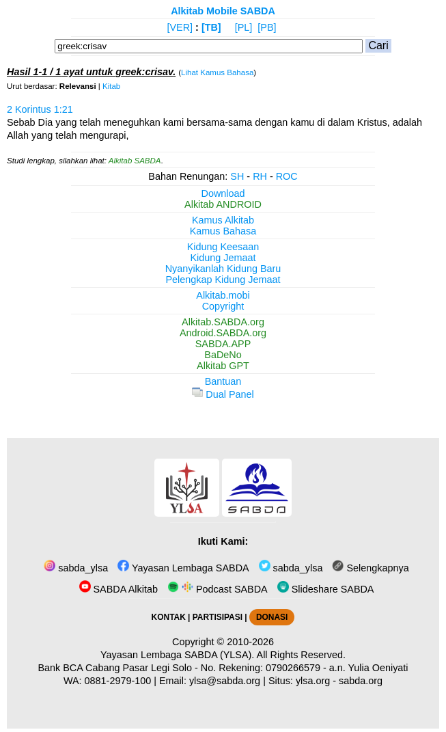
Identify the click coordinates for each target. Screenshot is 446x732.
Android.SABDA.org (223, 332)
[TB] (211, 27)
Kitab (111, 86)
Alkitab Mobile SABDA (223, 10)
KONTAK (169, 617)
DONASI (272, 617)
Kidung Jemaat (223, 257)
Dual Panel (222, 394)
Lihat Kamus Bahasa (217, 72)
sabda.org (360, 680)
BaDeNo (222, 354)
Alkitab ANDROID (223, 204)
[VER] (180, 27)
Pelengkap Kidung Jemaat (222, 279)
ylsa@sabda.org (224, 680)
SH (237, 176)
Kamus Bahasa (223, 231)
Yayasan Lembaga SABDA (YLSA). (177, 654)
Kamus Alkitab (223, 220)
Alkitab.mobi (222, 295)
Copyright (223, 306)
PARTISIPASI (217, 617)
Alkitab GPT (223, 365)
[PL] (244, 27)
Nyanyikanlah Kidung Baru (223, 268)
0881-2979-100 (118, 680)
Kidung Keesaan (223, 246)
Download (223, 193)
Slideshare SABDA (325, 589)
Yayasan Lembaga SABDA (183, 567)
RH (260, 176)
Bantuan (223, 381)
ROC (287, 176)
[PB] (266, 27)
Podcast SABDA (217, 589)
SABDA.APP (223, 343)
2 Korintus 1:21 (40, 109)
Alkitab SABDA (135, 161)
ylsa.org (313, 680)
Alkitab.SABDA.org (223, 321)
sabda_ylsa (76, 567)
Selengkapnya (370, 567)
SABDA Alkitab (118, 589)
